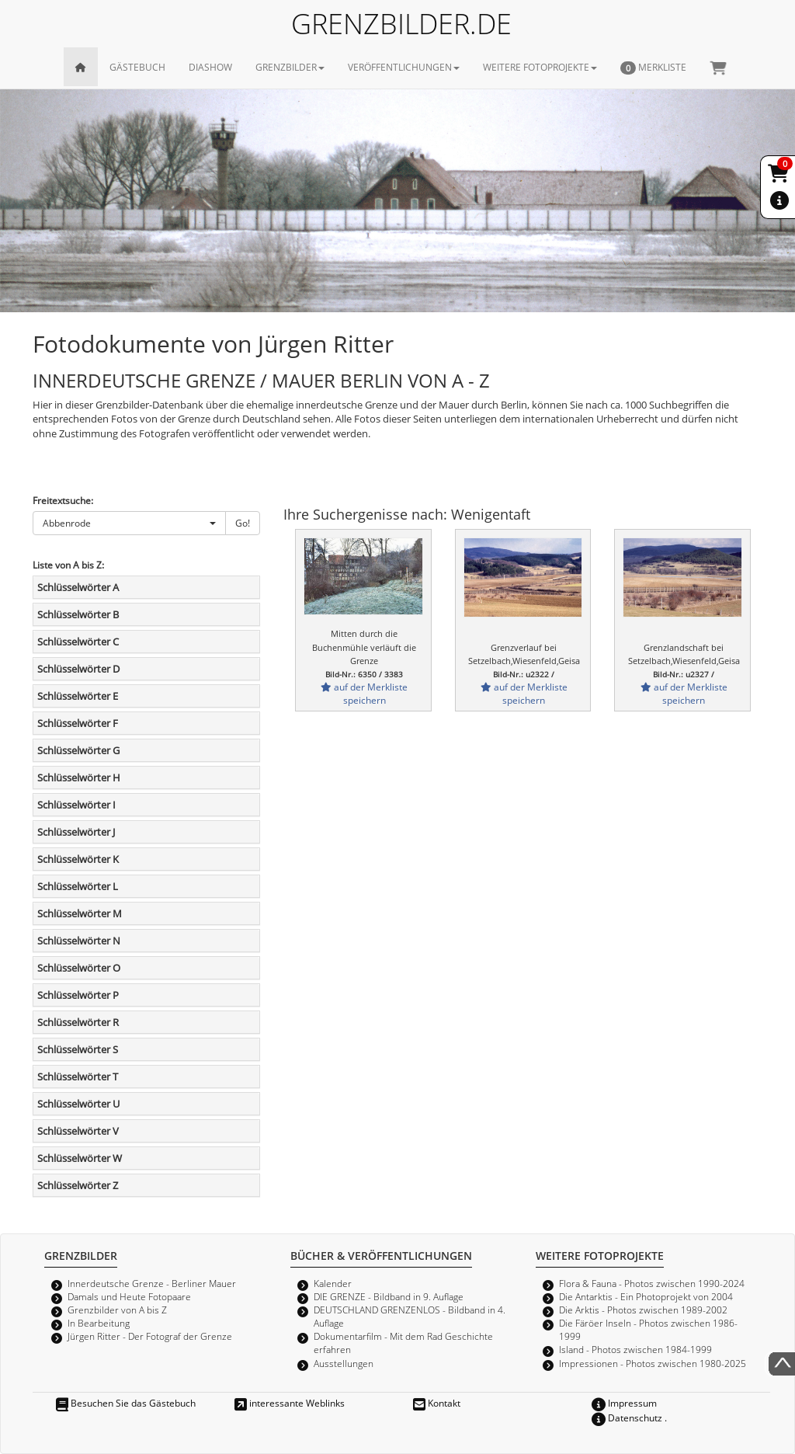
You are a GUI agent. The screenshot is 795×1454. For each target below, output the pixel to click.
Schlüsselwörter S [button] (77, 1049)
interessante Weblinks (289, 1403)
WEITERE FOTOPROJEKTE (540, 67)
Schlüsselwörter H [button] (78, 777)
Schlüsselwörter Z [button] (77, 1185)
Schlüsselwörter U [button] (78, 1104)
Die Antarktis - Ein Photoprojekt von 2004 (646, 1296)
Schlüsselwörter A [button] (78, 587)
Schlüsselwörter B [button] (78, 614)
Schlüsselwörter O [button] (78, 968)
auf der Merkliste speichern (364, 693)
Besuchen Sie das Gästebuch (126, 1403)
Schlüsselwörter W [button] (79, 1158)
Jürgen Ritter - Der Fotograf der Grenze (150, 1336)
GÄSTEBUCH (137, 67)
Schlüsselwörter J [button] (76, 832)
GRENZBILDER (290, 67)
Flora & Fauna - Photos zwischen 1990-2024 (652, 1283)
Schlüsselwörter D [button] (78, 669)
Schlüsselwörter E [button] (77, 696)
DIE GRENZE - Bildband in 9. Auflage (388, 1296)
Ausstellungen (343, 1363)
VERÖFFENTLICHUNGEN (404, 67)
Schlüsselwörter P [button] (78, 995)
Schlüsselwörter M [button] (79, 913)
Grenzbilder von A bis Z (117, 1309)
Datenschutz (627, 1417)
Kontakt (436, 1403)
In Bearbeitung (99, 1323)
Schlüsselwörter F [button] (77, 723)
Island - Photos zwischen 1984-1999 (635, 1349)
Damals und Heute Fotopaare (129, 1296)
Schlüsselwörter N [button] (78, 941)
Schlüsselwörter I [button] (76, 805)
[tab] (146, 587)
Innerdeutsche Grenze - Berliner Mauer (152, 1283)
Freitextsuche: (63, 500)
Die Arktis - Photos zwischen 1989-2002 (643, 1309)
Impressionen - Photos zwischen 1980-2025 (652, 1363)
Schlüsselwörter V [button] (78, 1131)
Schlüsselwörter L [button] (77, 886)
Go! (242, 523)
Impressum (624, 1403)
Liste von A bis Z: (68, 564)
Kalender (333, 1283)
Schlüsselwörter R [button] (78, 1022)
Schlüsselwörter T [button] (77, 1077)
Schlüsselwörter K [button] (78, 859)
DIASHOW (210, 67)
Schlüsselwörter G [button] (78, 750)
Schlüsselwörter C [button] (78, 642)
